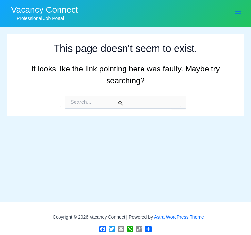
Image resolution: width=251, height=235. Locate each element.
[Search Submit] (120, 103)
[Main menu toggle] (237, 13)
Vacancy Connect (44, 10)
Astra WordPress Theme (179, 217)
